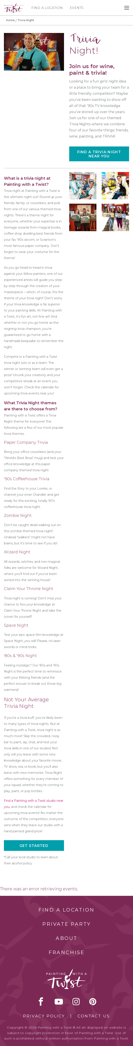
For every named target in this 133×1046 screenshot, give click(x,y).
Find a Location (47, 8)
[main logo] (13, 5)
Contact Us (93, 1016)
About (66, 938)
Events (77, 8)
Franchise (67, 952)
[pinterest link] (92, 1001)
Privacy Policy (44, 1016)
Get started (34, 846)
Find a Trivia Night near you (99, 154)
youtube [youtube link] (59, 1001)
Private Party (66, 924)
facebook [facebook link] (41, 1001)
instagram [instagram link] (76, 1001)
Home (10, 20)
